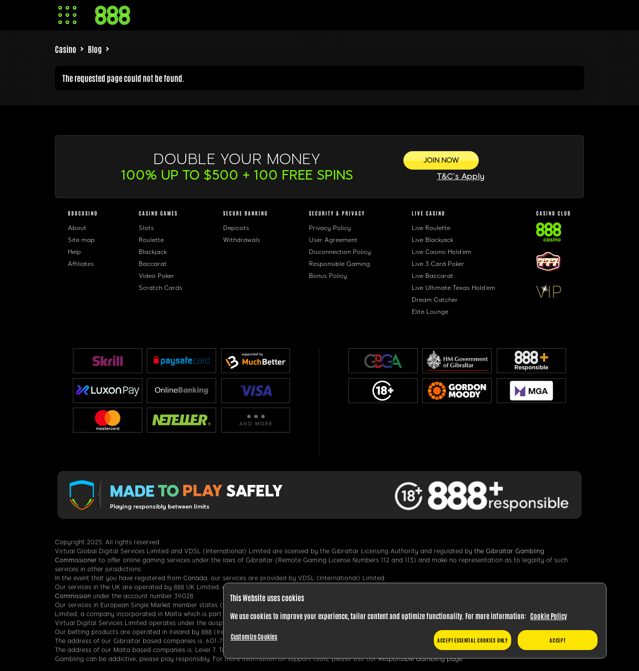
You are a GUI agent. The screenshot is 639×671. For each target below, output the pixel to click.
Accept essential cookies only (472, 640)
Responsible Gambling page (420, 659)
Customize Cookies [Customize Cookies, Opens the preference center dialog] (254, 636)
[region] (415, 621)
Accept (558, 640)
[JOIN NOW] (441, 160)
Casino (65, 49)
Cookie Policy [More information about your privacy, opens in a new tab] (548, 615)
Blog (95, 49)
